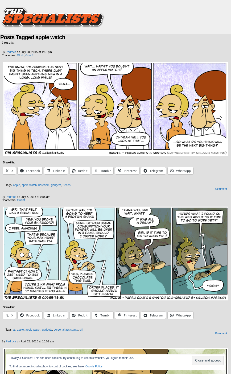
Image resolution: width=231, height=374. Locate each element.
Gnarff (29, 55)
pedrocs (11, 52)
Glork (20, 55)
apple (16, 185)
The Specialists (115, 15)
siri (81, 329)
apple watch (29, 185)
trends (66, 185)
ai (14, 329)
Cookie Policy (94, 366)
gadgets (56, 185)
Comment (221, 188)
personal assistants (66, 329)
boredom (43, 185)
